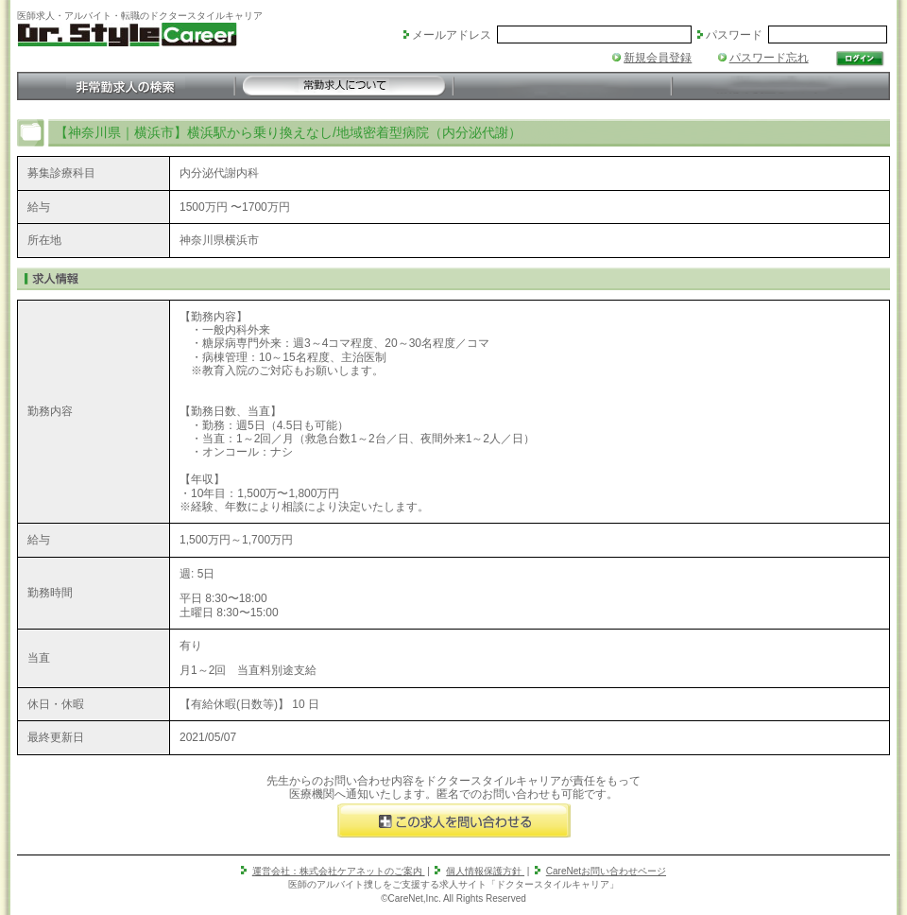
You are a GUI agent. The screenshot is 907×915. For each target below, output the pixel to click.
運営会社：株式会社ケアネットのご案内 (338, 871)
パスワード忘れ (769, 57)
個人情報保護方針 (485, 871)
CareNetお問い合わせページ (606, 871)
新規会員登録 (658, 57)
